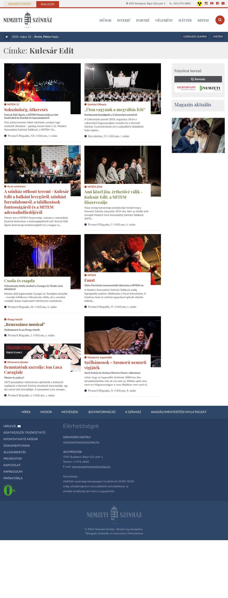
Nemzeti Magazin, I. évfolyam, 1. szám (31, 395)
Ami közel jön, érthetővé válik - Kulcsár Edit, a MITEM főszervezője (113, 197)
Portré (142, 20)
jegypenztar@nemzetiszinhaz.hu (91, 466)
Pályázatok (12, 458)
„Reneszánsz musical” (24, 324)
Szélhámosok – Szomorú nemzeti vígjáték (115, 365)
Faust (89, 280)
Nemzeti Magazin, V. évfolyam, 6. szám (111, 224)
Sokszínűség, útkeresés (26, 109)
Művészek (70, 412)
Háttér (185, 20)
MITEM (203, 20)
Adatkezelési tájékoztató (24, 432)
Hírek (26, 412)
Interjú (123, 20)
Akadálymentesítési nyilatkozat (178, 412)
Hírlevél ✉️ (12, 426)
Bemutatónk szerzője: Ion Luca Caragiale (33, 369)
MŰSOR (105, 20)
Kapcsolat (12, 465)
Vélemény (164, 20)
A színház (133, 412)
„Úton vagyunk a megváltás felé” (115, 109)
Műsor (46, 412)
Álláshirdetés (14, 452)
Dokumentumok (16, 445)
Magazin (47, 4)
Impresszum (12, 471)
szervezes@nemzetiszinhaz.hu (81, 442)
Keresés (198, 79)
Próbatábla (13, 478)
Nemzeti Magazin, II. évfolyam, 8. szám (112, 390)
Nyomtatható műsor (20, 439)
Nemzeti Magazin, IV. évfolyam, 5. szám (112, 306)
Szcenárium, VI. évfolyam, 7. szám (108, 136)
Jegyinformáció (102, 412)
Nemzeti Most (19, 4)
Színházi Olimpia (195, 36)
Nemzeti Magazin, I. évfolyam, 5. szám (31, 335)
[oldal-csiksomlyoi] (198, 135)
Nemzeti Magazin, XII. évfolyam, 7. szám (32, 135)
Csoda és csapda (19, 280)
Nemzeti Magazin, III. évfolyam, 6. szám (32, 307)
